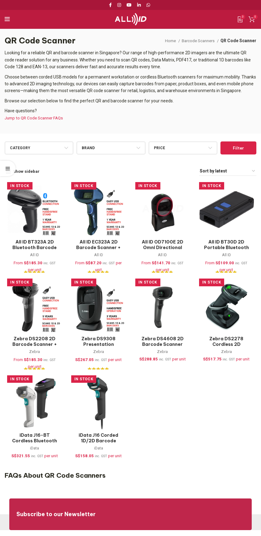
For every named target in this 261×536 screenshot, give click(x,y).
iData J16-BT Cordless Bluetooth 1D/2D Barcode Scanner (33, 448)
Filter (238, 147)
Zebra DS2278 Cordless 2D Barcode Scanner (228, 347)
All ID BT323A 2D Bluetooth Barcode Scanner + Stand (32, 248)
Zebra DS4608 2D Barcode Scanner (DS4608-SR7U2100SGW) (163, 350)
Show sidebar (27, 171)
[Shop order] (227, 171)
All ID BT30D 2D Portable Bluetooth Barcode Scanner (228, 248)
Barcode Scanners (196, 40)
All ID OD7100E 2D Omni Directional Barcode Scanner (163, 248)
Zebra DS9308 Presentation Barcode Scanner (98, 347)
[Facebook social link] (111, 5)
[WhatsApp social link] (148, 5)
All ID (32, 256)
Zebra (32, 355)
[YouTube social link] (129, 5)
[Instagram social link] (119, 5)
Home (166, 40)
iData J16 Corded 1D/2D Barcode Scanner (97, 445)
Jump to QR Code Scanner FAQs (36, 117)
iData (32, 453)
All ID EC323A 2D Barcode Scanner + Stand (98, 248)
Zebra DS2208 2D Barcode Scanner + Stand (33, 347)
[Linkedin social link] (139, 5)
